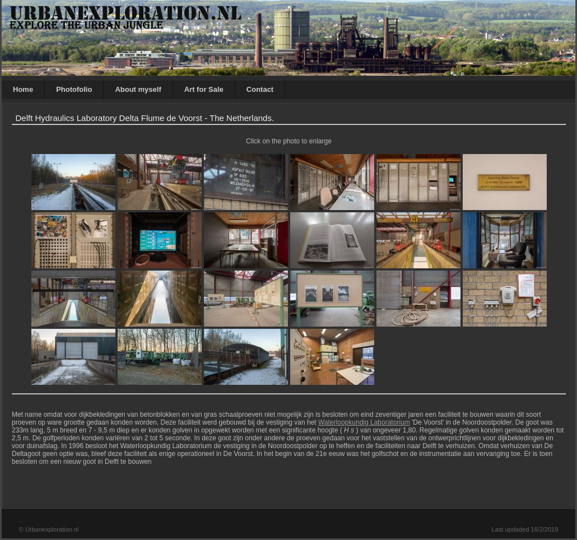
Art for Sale (204, 89)
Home (23, 89)
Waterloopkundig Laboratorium (364, 422)
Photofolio (74, 89)
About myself (138, 89)
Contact (259, 89)
